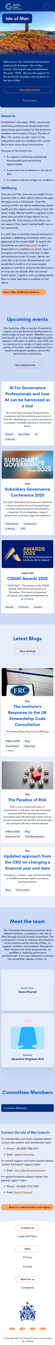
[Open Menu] (46, 6)
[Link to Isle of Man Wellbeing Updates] (23, 292)
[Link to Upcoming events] (27, 90)
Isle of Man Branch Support (30, 1170)
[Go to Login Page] (39, 7)
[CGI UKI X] (33, 1329)
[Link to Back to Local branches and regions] (27, 1207)
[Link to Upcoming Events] (27, 365)
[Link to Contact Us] (27, 1228)
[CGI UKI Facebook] (22, 1329)
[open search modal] (31, 7)
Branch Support (23, 1192)
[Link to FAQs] (27, 1249)
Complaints (27, 1287)
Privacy (27, 1257)
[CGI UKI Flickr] (43, 1329)
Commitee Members (15, 1108)
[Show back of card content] (27, 1021)
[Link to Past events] (27, 100)
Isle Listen (31, 245)
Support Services (24, 1154)
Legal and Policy (27, 1236)
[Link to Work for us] (27, 1279)
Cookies (27, 1266)
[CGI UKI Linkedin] (12, 1329)
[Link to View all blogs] (27, 651)
